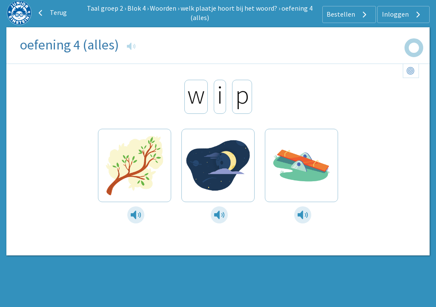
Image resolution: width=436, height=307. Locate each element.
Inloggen (402, 14)
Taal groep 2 (105, 8)
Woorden (163, 8)
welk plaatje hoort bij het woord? (229, 8)
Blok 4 (136, 8)
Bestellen (348, 14)
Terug (51, 12)
